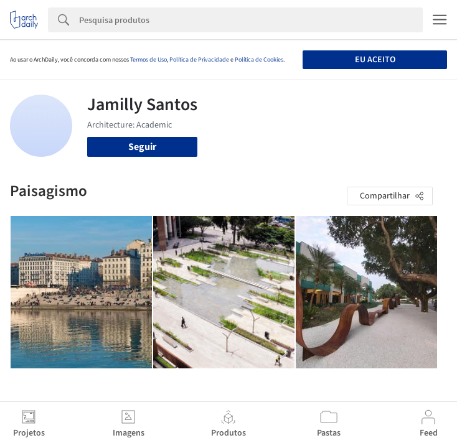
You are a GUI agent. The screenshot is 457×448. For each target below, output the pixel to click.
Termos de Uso (148, 59)
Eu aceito (375, 60)
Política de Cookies (259, 59)
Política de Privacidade (199, 59)
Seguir (142, 147)
